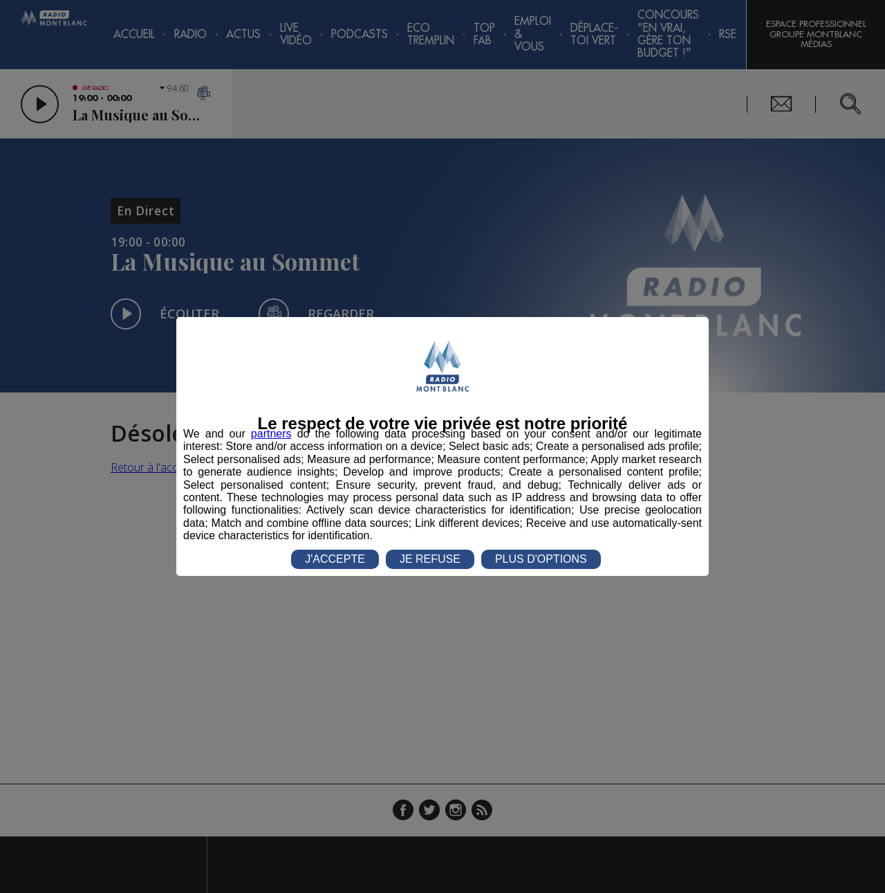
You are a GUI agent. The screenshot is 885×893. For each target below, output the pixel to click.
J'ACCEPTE (335, 559)
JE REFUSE (430, 559)
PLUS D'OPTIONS (541, 559)
